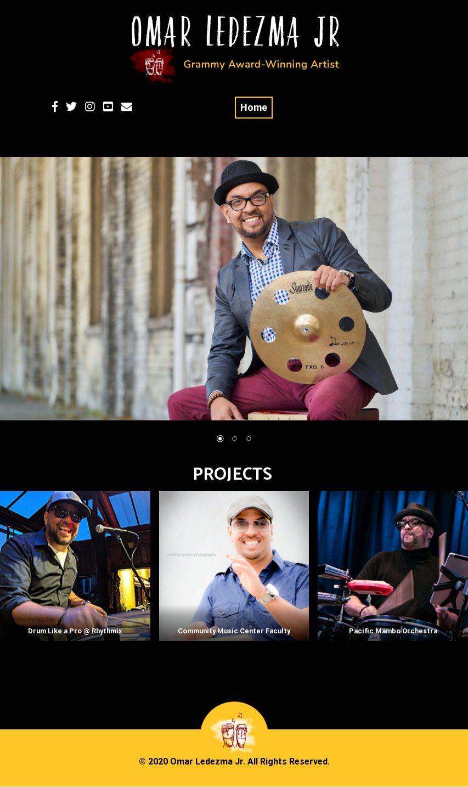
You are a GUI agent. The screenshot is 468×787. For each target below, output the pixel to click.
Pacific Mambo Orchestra (393, 631)
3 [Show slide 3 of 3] (249, 440)
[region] (234, 307)
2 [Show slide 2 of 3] (234, 440)
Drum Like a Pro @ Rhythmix (75, 631)
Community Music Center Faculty (234, 631)
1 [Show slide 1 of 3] (220, 440)
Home (253, 107)
